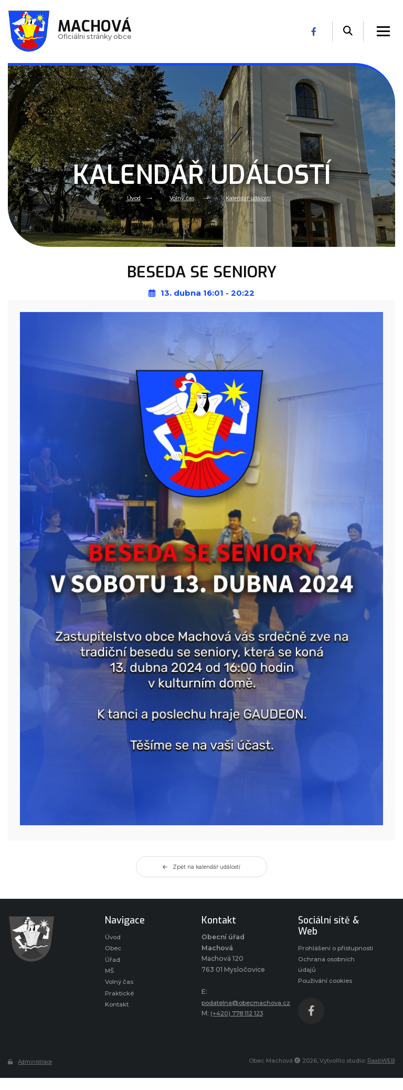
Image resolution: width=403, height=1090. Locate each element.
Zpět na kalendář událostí (201, 867)
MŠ (110, 974)
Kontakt (118, 1009)
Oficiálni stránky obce (97, 31)
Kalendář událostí (251, 197)
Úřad (112, 962)
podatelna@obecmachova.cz (250, 1002)
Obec (114, 949)
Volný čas (179, 197)
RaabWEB (380, 1075)
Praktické (120, 997)
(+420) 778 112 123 (239, 1014)
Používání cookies (327, 995)
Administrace (33, 1075)
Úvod (128, 197)
